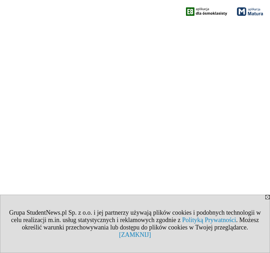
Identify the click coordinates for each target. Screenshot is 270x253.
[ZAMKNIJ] (135, 234)
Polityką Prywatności (209, 219)
